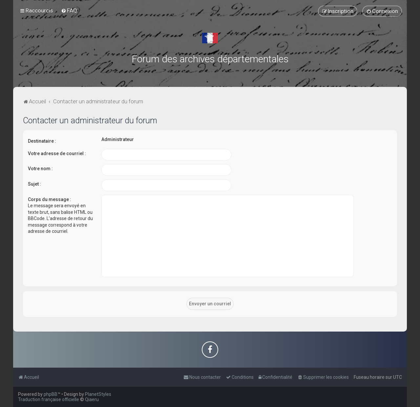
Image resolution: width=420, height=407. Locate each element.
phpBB (50, 394)
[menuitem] (69, 10)
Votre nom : (40, 168)
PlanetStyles (98, 394)
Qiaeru (92, 399)
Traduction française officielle (48, 399)
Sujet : (34, 184)
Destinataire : (42, 141)
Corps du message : (49, 199)
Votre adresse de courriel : (57, 153)
